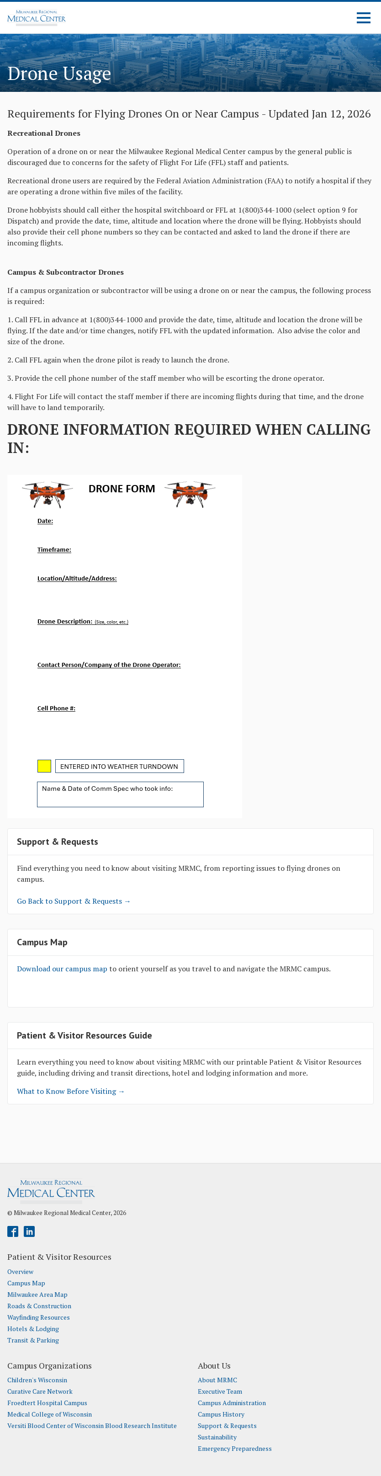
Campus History (221, 1414)
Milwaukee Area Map (37, 1294)
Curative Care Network (40, 1391)
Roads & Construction (39, 1306)
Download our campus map (63, 969)
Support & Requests (227, 1426)
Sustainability (217, 1437)
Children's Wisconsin (37, 1380)
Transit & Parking (33, 1340)
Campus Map (26, 1283)
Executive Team (220, 1391)
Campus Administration (232, 1403)
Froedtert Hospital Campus (47, 1403)
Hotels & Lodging (33, 1329)
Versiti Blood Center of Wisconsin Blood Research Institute (92, 1426)
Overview (20, 1272)
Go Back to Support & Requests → (74, 901)
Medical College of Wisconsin (49, 1414)
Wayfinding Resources (38, 1317)
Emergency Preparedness (235, 1448)
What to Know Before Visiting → (71, 1091)
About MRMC (217, 1380)
